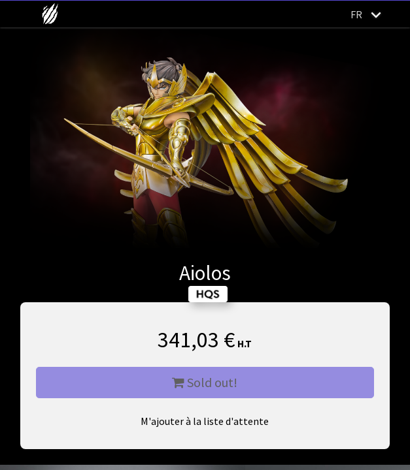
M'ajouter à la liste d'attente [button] (205, 421)
